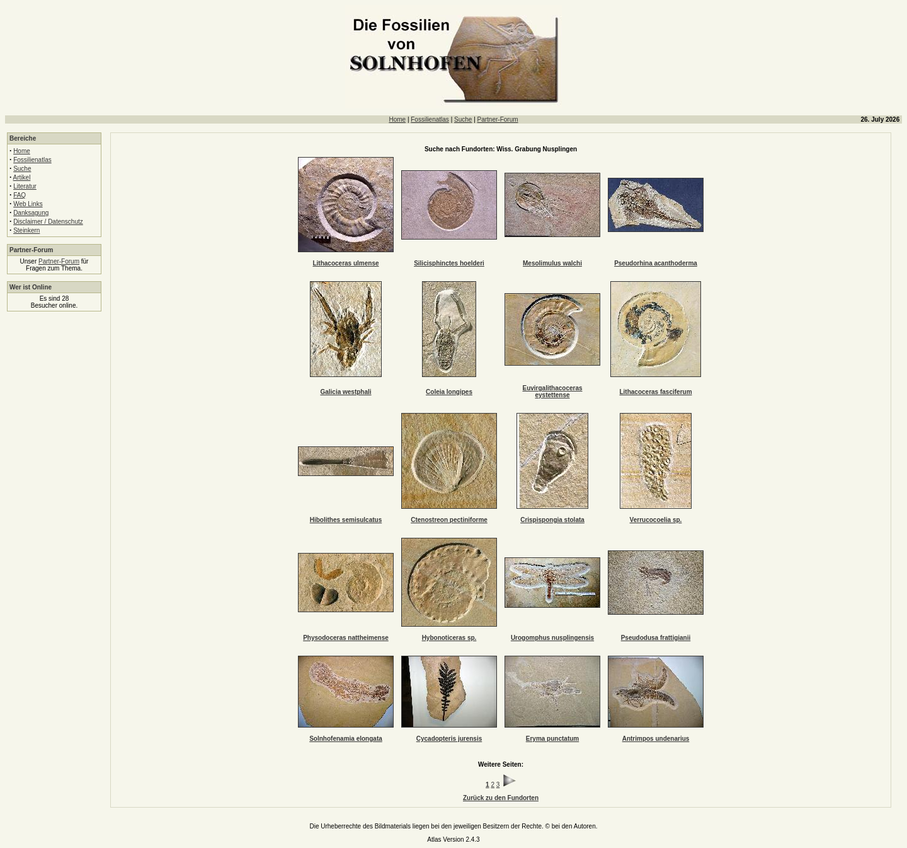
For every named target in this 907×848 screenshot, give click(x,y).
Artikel (22, 177)
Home (397, 119)
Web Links (28, 203)
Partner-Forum (497, 119)
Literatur (25, 186)
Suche (463, 119)
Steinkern (26, 230)
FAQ (19, 195)
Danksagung (30, 212)
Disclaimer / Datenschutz (48, 221)
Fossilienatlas (430, 119)
